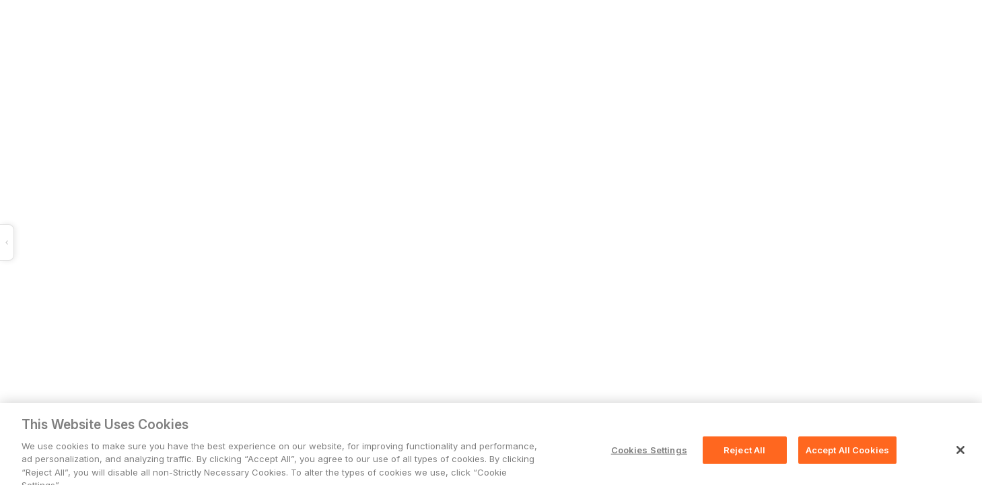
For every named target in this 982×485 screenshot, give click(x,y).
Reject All (744, 456)
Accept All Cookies (847, 456)
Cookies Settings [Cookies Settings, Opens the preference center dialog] (649, 456)
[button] (221, 242)
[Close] (960, 457)
